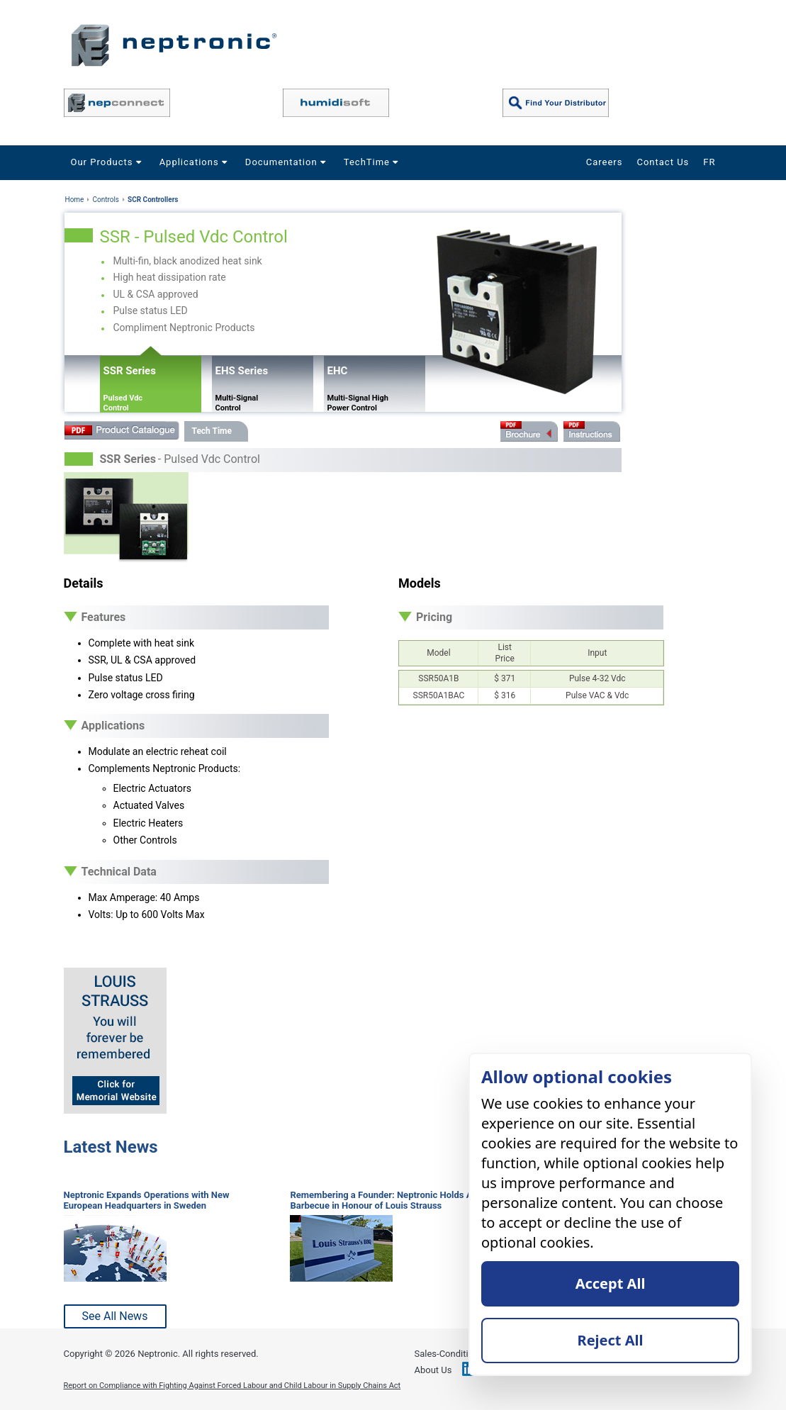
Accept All (611, 1283)
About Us (433, 1370)
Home (74, 199)
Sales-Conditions (449, 1353)
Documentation (287, 162)
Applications (195, 162)
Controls (105, 199)
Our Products (108, 162)
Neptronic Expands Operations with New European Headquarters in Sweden (147, 1201)
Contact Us (662, 162)
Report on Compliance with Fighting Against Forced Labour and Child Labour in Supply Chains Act (232, 1385)
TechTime (373, 162)
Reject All (611, 1340)
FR (709, 162)
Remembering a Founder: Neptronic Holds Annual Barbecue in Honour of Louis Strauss (392, 1201)
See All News (115, 1316)
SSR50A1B (438, 678)
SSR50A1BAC (439, 695)
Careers (604, 162)
